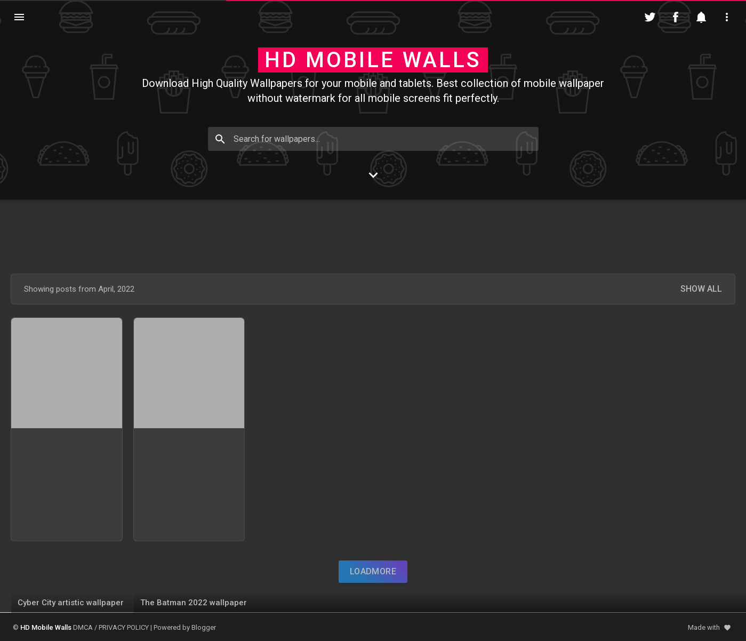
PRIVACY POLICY (124, 627)
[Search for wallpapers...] (373, 139)
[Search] (220, 139)
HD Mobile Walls (373, 60)
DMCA (83, 627)
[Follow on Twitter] (650, 17)
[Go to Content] (373, 175)
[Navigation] (19, 17)
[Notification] (701, 17)
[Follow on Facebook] (675, 17)
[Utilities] (727, 17)
